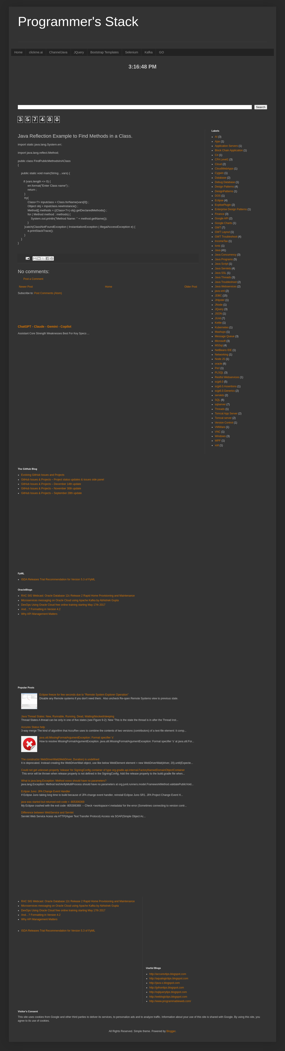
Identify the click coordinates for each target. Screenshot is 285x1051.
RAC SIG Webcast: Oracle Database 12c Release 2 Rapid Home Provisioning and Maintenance (78, 595)
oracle (218, 363)
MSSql (219, 345)
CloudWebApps (224, 168)
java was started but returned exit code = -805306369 (52, 801)
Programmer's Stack (78, 21)
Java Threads (223, 277)
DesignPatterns (224, 191)
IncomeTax (221, 241)
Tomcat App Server (226, 413)
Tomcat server (223, 418)
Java (217, 250)
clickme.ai (36, 52)
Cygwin (219, 173)
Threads (220, 409)
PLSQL (219, 372)
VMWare (220, 427)
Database (220, 177)
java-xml (220, 291)
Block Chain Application (229, 150)
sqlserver (220, 404)
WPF (218, 440)
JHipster (220, 300)
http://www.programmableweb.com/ (170, 1001)
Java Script (221, 263)
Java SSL (220, 272)
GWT (218, 227)
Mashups (220, 331)
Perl (217, 368)
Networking (221, 354)
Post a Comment (33, 278)
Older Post (190, 286)
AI (216, 136)
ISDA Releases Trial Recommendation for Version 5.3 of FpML (58, 579)
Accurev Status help (33, 727)
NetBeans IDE (223, 350)
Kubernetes (221, 327)
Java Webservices (225, 286)
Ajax (217, 141)
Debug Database (225, 182)
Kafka (149, 52)
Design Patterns (224, 186)
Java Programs (224, 259)
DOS (218, 195)
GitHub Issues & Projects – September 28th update (51, 493)
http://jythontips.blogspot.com (166, 987)
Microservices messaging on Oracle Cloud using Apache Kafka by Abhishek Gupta (70, 600)
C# (216, 155)
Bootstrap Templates (104, 52)
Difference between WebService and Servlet (47, 812)
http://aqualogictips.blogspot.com (168, 978)
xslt (217, 445)
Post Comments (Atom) (48, 293)
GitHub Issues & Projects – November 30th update (51, 488)
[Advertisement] (142, 87)
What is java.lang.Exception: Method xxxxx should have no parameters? (63, 780)
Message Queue (224, 336)
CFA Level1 (221, 159)
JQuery (79, 52)
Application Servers (226, 145)
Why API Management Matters (39, 613)
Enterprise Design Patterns (231, 209)
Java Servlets (223, 268)
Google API (221, 218)
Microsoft (220, 341)
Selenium (131, 52)
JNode (219, 304)
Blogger (170, 1031)
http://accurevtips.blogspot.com (167, 974)
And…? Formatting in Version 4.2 (41, 609)
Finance (219, 214)
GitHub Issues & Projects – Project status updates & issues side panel (62, 479)
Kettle (218, 322)
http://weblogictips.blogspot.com (168, 996)
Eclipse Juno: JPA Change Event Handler (45, 791)
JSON (218, 313)
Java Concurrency (225, 254)
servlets (219, 395)
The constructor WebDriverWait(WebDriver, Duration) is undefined (60, 759)
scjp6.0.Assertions (225, 386)
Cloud (218, 164)
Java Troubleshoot (226, 282)
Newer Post (26, 286)
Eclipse (219, 200)
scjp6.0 (219, 381)
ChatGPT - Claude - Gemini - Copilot (44, 326)
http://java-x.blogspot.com (164, 982)
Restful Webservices (227, 377)
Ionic (217, 245)
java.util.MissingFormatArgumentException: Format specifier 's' (76, 737)
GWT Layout (222, 232)
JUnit (218, 318)
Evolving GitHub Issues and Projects (42, 474)
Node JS (220, 359)
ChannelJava (58, 52)
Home (18, 52)
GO (161, 52)
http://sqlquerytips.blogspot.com (168, 992)
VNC (217, 431)
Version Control (224, 422)
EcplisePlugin (223, 204)
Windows (220, 436)
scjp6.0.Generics (225, 390)
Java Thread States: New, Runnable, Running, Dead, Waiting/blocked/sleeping (67, 716)
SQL (217, 399)
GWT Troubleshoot (226, 236)
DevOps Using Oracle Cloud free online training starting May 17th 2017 (63, 604)
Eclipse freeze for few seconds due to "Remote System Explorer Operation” (83, 694)
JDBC (218, 295)
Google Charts (223, 223)
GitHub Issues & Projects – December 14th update (51, 484)
